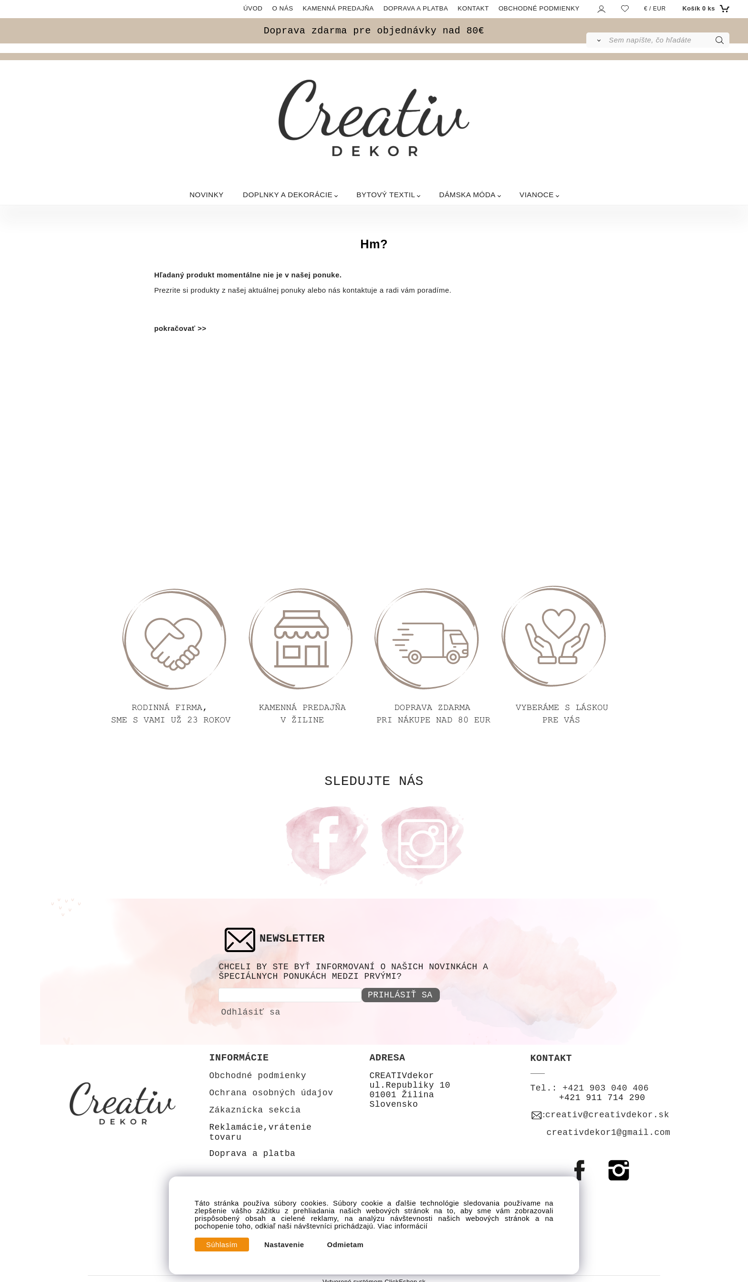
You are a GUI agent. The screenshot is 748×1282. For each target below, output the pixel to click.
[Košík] (704, 8)
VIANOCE (536, 195)
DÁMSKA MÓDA (467, 195)
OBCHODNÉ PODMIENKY (539, 8)
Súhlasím (222, 1245)
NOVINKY (206, 195)
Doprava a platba (252, 1150)
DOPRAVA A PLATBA (416, 8)
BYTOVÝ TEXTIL (385, 195)
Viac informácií (403, 1226)
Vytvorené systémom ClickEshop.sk (374, 1278)
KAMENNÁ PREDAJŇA (338, 8)
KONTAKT (473, 8)
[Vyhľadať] (597, 40)
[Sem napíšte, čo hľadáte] (668, 40)
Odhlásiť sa (250, 1008)
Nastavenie (284, 1245)
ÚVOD (253, 8)
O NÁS (282, 8)
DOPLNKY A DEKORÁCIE (287, 195)
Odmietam (345, 1245)
